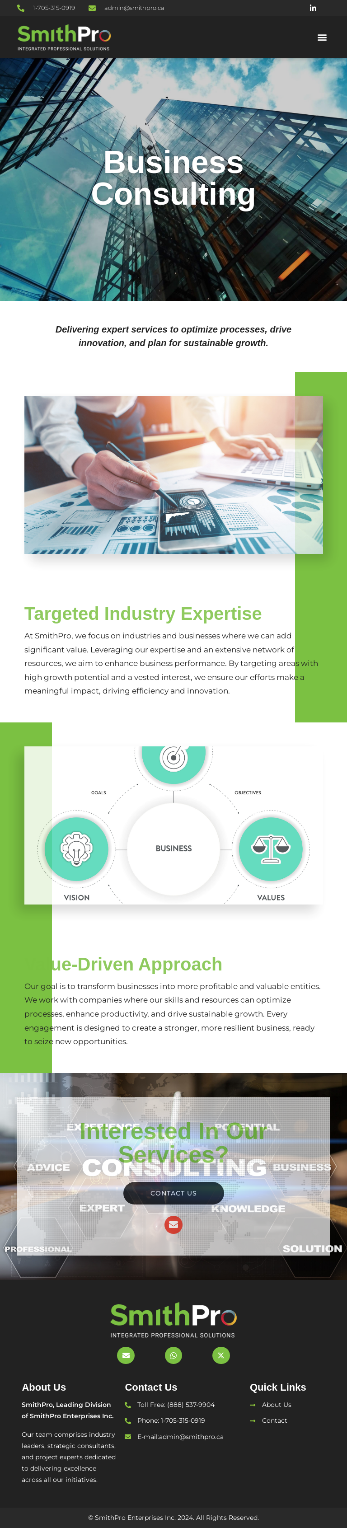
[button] (322, 37)
